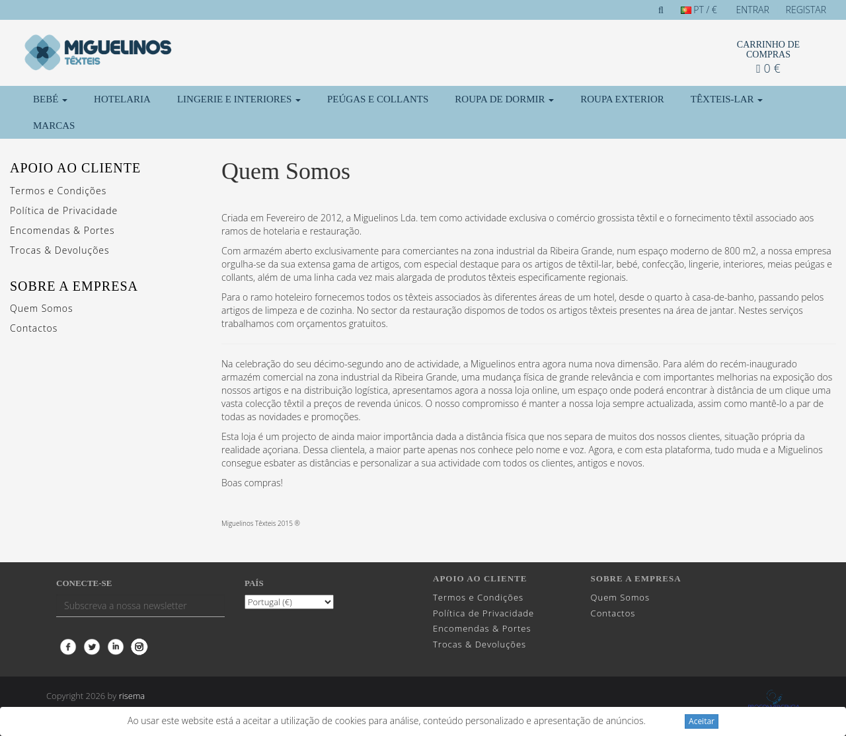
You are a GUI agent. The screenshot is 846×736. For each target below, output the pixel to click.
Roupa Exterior (622, 99)
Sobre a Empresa (74, 286)
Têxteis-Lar (727, 99)
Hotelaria (122, 99)
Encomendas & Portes (62, 230)
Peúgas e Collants (377, 99)
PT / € (699, 9)
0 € (768, 68)
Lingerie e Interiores (239, 99)
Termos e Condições (58, 190)
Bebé (50, 99)
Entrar (752, 9)
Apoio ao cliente (75, 168)
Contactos (34, 328)
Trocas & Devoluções (60, 250)
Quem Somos (41, 308)
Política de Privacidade (64, 210)
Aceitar (701, 721)
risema (132, 696)
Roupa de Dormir (504, 99)
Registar (806, 9)
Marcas (54, 125)
